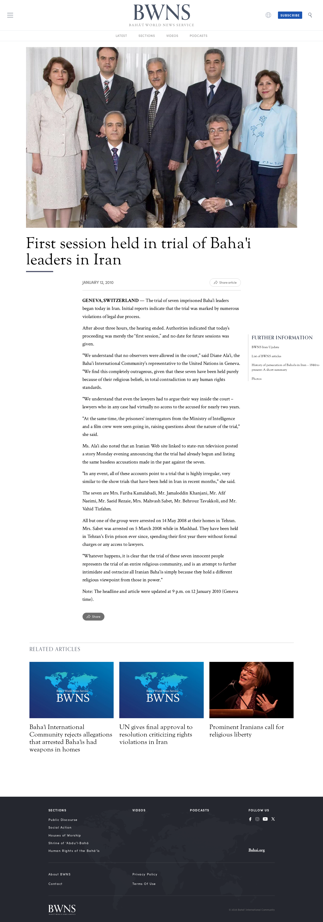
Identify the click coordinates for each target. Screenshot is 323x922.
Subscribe (290, 15)
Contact (55, 884)
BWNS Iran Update (265, 347)
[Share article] (225, 282)
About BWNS (59, 874)
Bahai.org (257, 850)
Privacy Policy (144, 874)
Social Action (60, 827)
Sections (147, 35)
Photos (256, 379)
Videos (172, 35)
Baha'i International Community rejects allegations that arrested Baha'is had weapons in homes (70, 738)
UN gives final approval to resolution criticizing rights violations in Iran (156, 734)
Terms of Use (144, 884)
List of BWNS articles (266, 356)
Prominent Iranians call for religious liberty (246, 730)
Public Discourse (63, 819)
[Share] (93, 617)
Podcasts (199, 35)
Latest (121, 35)
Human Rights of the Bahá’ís (74, 850)
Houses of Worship (64, 835)
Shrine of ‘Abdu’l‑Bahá (68, 843)
